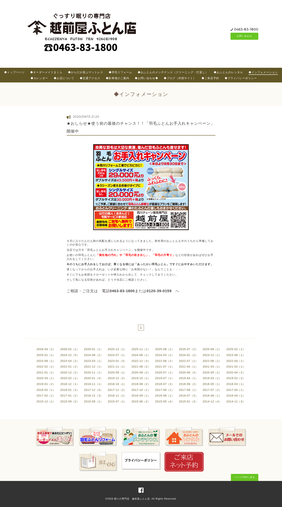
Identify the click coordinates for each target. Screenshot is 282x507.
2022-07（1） (188, 360)
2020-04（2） (235, 372)
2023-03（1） (93, 360)
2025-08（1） (164, 349)
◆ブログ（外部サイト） (180, 78)
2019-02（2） (235, 378)
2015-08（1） (93, 401)
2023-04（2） (69, 360)
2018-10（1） (117, 384)
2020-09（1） (117, 372)
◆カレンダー (39, 78)
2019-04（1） (188, 378)
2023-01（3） (117, 360)
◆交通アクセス (90, 78)
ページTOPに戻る (244, 477)
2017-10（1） (140, 389)
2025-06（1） (212, 349)
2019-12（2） (117, 378)
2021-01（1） (46, 372)
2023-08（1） (235, 355)
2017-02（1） (46, 395)
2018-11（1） (93, 384)
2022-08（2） (164, 360)
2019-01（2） (46, 384)
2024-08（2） (93, 355)
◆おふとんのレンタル (228, 72)
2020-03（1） (46, 378)
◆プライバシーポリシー (241, 78)
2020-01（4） (93, 378)
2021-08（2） (140, 366)
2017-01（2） (69, 395)
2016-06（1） (212, 395)
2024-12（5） (69, 355)
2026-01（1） (93, 349)
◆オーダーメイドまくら (46, 72)
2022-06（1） (212, 360)
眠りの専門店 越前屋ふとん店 (132, 498)
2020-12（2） (69, 372)
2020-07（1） (164, 372)
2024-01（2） (188, 355)
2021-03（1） (212, 366)
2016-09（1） (140, 395)
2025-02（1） (235, 349)
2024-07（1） (117, 355)
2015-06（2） (140, 401)
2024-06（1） (140, 355)
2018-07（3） (164, 384)
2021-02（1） (235, 366)
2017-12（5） (93, 389)
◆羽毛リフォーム (120, 72)
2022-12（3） (140, 360)
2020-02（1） (69, 378)
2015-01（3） (188, 401)
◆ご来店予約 (210, 78)
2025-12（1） (117, 349)
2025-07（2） (188, 349)
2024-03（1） (164, 355)
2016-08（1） (164, 395)
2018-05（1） (212, 384)
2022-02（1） (46, 366)
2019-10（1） (140, 378)
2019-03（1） (212, 378)
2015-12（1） (46, 401)
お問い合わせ (244, 36)
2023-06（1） (46, 360)
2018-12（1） (69, 384)
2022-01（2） (69, 366)
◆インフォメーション (263, 72)
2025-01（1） (46, 355)
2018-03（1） (235, 384)
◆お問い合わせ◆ (146, 78)
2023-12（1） (212, 355)
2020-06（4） (188, 372)
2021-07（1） (164, 366)
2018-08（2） (140, 384)
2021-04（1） (188, 366)
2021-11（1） (117, 366)
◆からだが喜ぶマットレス (85, 72)
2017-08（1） (188, 389)
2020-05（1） (212, 372)
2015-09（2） (69, 401)
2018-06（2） (188, 384)
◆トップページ (14, 72)
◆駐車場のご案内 (117, 78)
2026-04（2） (46, 349)
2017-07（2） (212, 389)
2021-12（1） (93, 366)
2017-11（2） (117, 389)
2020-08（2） (140, 372)
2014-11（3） (235, 401)
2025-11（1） (140, 349)
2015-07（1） (117, 401)
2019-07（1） (164, 378)
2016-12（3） (93, 395)
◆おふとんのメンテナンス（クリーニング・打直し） (173, 72)
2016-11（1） (117, 395)
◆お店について (64, 78)
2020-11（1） (93, 372)
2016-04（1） (235, 395)
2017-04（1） (235, 389)
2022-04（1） (235, 360)
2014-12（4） (212, 401)
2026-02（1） (69, 349)
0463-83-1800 (246, 29)
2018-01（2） (69, 389)
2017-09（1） (164, 389)
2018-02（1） (46, 389)
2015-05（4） (164, 401)
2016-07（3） (188, 395)
